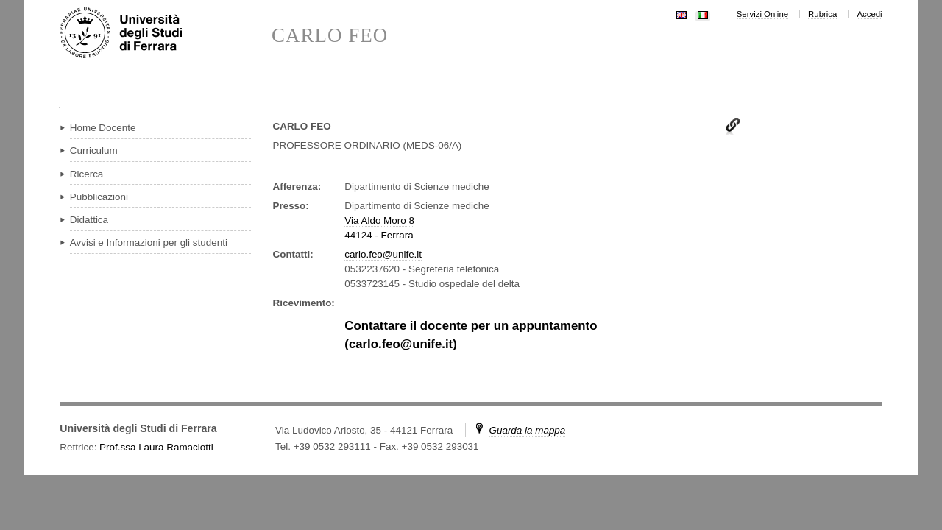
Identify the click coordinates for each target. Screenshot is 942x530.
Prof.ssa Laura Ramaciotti (156, 447)
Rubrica (822, 14)
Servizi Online (762, 14)
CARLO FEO (330, 36)
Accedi (869, 14)
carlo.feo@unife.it (383, 254)
